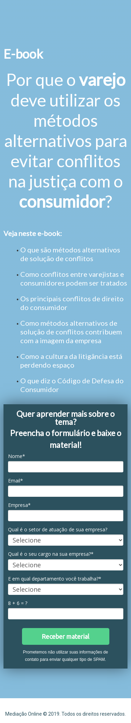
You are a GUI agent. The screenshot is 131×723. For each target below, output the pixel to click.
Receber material (65, 636)
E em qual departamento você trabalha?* (54, 579)
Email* (15, 481)
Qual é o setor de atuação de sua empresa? (57, 529)
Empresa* (19, 505)
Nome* (16, 456)
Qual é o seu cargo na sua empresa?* (51, 554)
